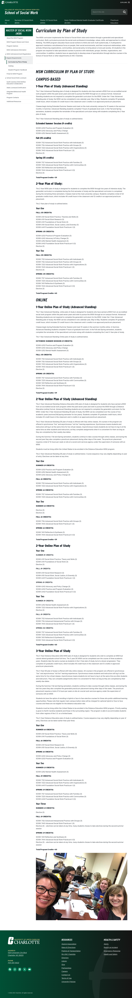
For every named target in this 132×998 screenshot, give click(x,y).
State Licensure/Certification (16, 88)
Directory (65, 958)
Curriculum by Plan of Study (17, 62)
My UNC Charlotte (68, 954)
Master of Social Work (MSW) (48, 21)
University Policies (68, 982)
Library (64, 961)
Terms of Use (67, 978)
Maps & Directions (68, 947)
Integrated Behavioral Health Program (16, 92)
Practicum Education (115, 21)
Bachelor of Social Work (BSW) (24, 21)
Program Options (12, 46)
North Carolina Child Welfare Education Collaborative (16, 83)
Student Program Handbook (17, 70)
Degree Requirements (14, 58)
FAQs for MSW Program (14, 74)
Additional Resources (14, 101)
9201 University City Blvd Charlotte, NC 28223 (17, 954)
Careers (65, 971)
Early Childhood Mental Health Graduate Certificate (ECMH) (84, 21)
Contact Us (66, 975)
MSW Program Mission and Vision (18, 42)
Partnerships (66, 968)
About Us (7, 21)
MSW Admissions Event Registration (19, 54)
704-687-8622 (13, 963)
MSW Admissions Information (16, 50)
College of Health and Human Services (22, 9)
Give (63, 965)
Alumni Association (69, 944)
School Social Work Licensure (16, 78)
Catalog (10, 66)
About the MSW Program (15, 38)
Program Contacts (13, 97)
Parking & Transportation (71, 951)
